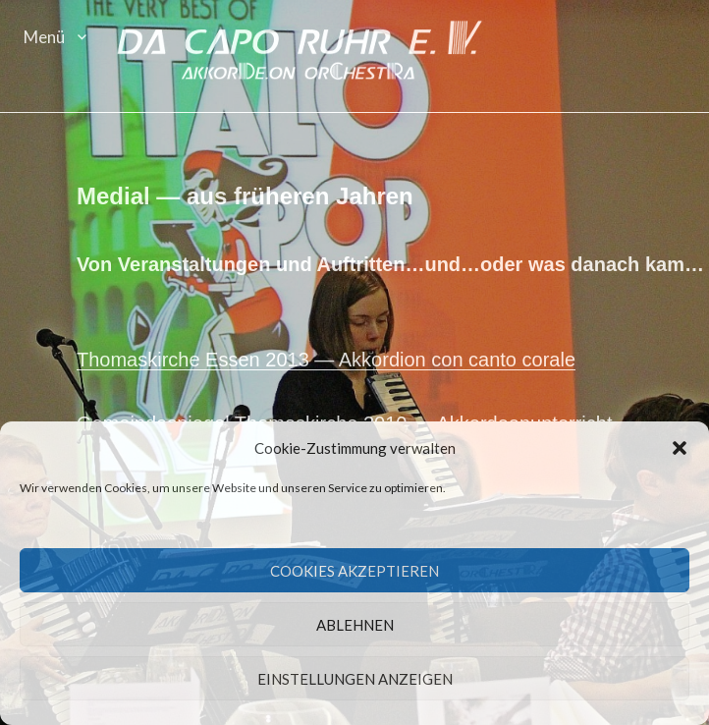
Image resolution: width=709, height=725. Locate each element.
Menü (44, 37)
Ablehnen (355, 625)
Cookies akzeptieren (354, 571)
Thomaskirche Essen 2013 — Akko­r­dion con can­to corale (328, 361)
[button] (679, 449)
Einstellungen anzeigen (355, 679)
